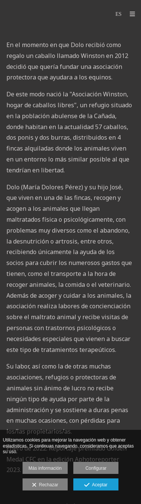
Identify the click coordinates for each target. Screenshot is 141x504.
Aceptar (95, 485)
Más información (45, 468)
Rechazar (45, 485)
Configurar (95, 468)
